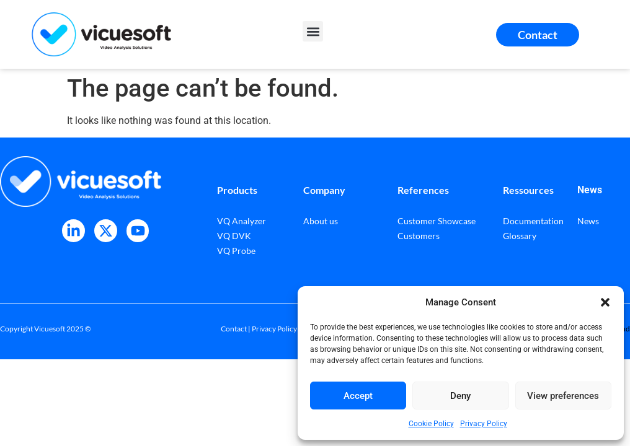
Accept (358, 395)
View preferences (563, 395)
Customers (418, 235)
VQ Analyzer (241, 221)
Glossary (519, 235)
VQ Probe (236, 250)
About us (320, 221)
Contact (234, 328)
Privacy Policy (483, 423)
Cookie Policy (431, 423)
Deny (460, 395)
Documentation (533, 221)
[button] (605, 302)
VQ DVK (234, 235)
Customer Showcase (436, 221)
